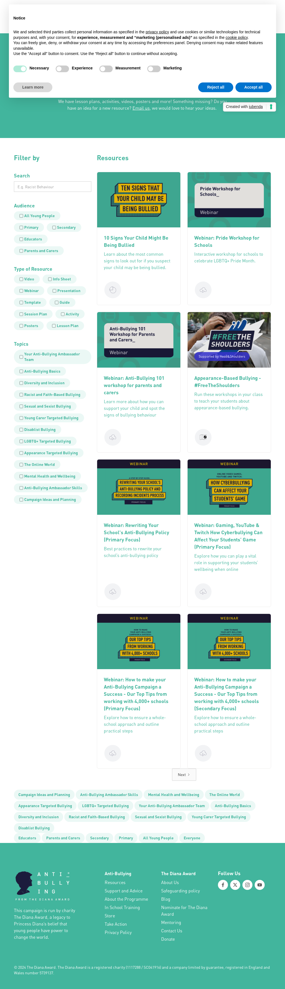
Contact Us (171, 930)
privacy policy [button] (157, 32)
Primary (126, 837)
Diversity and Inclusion (38, 816)
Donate (168, 939)
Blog (165, 899)
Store (110, 915)
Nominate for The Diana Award (184, 911)
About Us (170, 882)
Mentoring (171, 922)
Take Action (116, 924)
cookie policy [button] (237, 37)
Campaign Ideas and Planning (44, 794)
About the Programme (126, 899)
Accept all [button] (253, 87)
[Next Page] (184, 775)
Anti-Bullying (118, 873)
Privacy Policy (118, 932)
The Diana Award (178, 873)
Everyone (192, 837)
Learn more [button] (32, 87)
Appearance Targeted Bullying (45, 805)
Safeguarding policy (180, 890)
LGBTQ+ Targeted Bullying (105, 805)
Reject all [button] (215, 87)
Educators (27, 837)
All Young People (158, 837)
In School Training (122, 907)
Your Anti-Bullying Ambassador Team (172, 805)
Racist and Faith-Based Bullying (97, 816)
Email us (141, 108)
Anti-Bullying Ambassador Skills (109, 794)
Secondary (99, 837)
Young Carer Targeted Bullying (219, 816)
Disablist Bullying (34, 827)
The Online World (224, 794)
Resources (115, 882)
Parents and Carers (63, 837)
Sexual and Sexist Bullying (158, 816)
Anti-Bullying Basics (233, 805)
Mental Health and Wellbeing (173, 794)
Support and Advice (123, 890)
